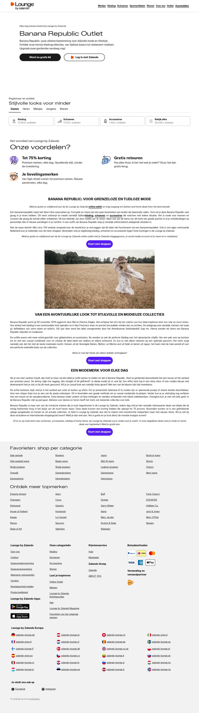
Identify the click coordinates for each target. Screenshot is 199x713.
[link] (182, 6)
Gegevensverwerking (21, 569)
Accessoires (56, 563)
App (51, 602)
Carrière (15, 581)
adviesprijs (34, 699)
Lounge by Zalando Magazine (64, 608)
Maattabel (94, 557)
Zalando (93, 570)
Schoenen (55, 557)
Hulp (91, 551)
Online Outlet (56, 582)
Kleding (53, 551)
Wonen (53, 569)
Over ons (15, 551)
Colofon (14, 557)
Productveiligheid (19, 592)
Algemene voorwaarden (22, 575)
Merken (53, 587)
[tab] (15, 109)
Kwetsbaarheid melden (22, 586)
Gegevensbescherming (22, 563)
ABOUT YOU (95, 576)
